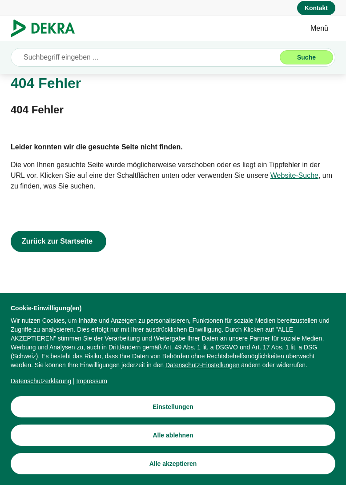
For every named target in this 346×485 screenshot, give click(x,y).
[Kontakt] (316, 8)
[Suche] (306, 57)
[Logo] (46, 28)
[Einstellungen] (173, 406)
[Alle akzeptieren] (173, 463)
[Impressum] (91, 381)
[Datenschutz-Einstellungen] (202, 365)
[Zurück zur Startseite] (58, 241)
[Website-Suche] (294, 175)
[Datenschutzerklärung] (41, 381)
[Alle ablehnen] (173, 435)
